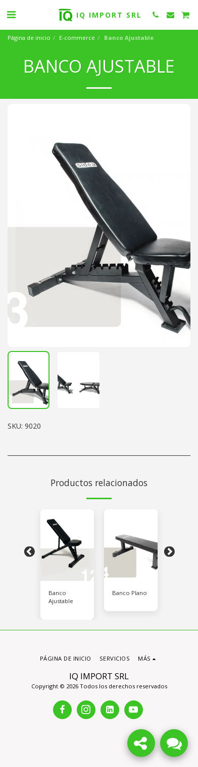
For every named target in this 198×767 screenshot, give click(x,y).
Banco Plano (129, 593)
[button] (11, 14)
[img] (67, 544)
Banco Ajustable (60, 597)
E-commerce (77, 37)
